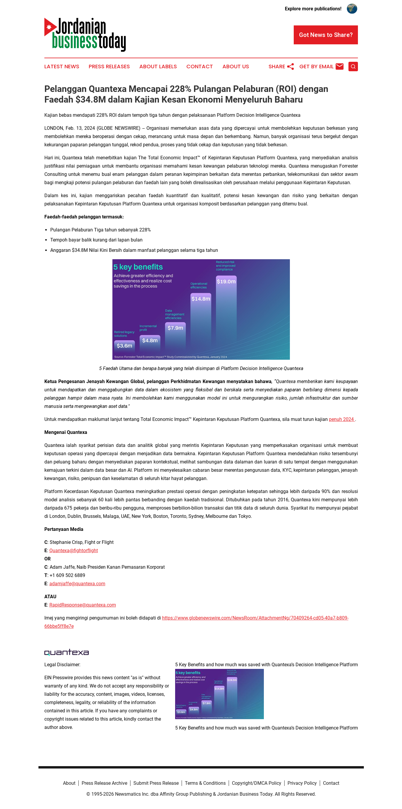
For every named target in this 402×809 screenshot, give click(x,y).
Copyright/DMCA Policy (256, 783)
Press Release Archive (104, 783)
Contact (199, 66)
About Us (235, 66)
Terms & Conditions (205, 783)
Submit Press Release (156, 783)
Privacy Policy (302, 783)
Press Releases (109, 66)
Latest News (61, 66)
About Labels (158, 66)
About (69, 783)
